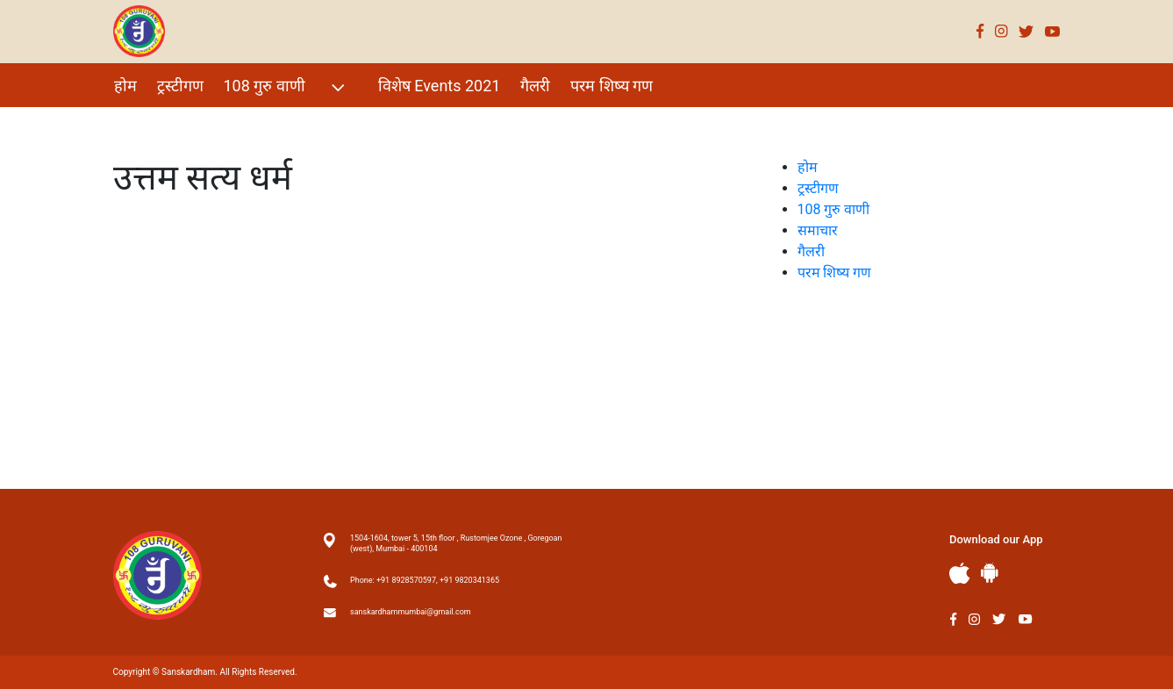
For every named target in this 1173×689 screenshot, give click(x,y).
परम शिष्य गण (611, 85)
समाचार (817, 230)
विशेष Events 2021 (439, 85)
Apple (959, 574)
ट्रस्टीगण (180, 85)
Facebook (980, 31)
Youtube (1053, 31)
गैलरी (535, 85)
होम (125, 85)
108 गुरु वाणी (286, 87)
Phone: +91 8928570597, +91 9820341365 (424, 580)
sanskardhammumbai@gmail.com (410, 611)
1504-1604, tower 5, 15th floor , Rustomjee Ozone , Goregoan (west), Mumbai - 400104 (455, 543)
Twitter (1026, 31)
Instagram (1001, 31)
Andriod (989, 573)
